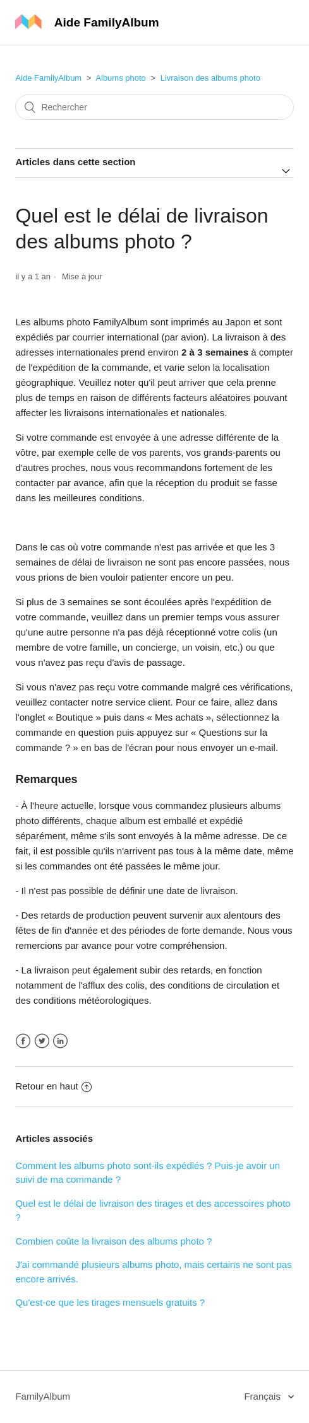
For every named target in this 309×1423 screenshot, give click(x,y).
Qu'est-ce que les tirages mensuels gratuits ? (110, 1302)
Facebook (23, 1041)
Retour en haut (53, 1086)
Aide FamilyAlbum (48, 78)
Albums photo (120, 78)
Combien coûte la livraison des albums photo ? (113, 1241)
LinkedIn (60, 1041)
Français (263, 1396)
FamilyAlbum (42, 1396)
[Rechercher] (154, 107)
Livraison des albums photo (210, 78)
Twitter (42, 1041)
